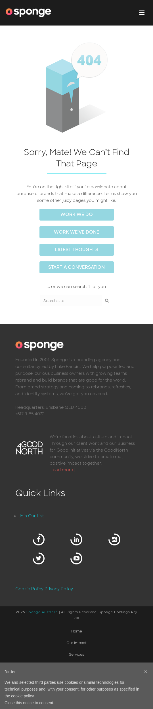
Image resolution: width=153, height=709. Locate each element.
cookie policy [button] (22, 696)
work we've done (76, 232)
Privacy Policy (59, 588)
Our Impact (76, 643)
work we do (76, 214)
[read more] (62, 469)
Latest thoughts (76, 250)
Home (76, 631)
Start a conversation (76, 267)
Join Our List (31, 515)
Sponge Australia (42, 612)
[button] (145, 671)
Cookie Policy (29, 588)
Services (76, 654)
